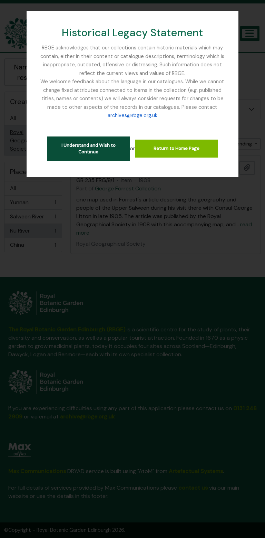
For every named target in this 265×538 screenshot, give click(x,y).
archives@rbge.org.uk (132, 115)
